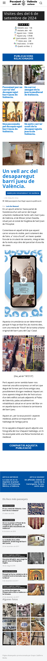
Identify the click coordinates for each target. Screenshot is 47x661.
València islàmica (8, 520)
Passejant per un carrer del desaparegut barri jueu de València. (12, 92)
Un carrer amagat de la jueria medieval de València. (33, 91)
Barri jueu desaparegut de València (23, 193)
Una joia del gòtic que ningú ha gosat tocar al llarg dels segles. (15, 561)
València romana (8, 506)
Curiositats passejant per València (14, 537)
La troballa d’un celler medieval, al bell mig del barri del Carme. (14, 541)
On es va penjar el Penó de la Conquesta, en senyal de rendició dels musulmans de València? (14, 525)
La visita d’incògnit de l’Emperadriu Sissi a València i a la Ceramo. (15, 592)
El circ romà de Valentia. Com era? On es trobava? (14, 509)
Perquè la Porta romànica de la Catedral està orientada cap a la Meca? (15, 576)
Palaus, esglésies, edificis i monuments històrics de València (14, 555)
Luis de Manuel (12, 206)
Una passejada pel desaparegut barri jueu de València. (12, 128)
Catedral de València (9, 571)
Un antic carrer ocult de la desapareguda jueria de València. (33, 129)
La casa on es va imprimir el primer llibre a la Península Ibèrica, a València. (11, 483)
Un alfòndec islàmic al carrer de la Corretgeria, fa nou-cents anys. (34, 483)
